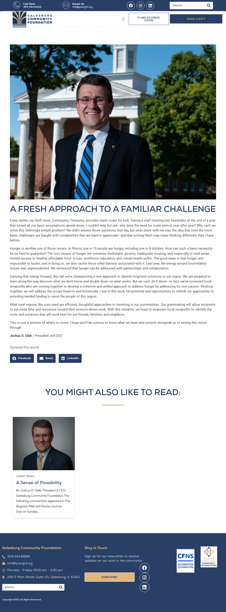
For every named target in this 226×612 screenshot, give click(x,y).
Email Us (78, 4)
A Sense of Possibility (39, 483)
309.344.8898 (32, 7)
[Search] (209, 5)
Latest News (25, 476)
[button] (123, 19)
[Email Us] (66, 5)
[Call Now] (17, 5)
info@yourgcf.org (82, 7)
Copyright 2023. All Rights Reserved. (21, 600)
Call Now (29, 4)
